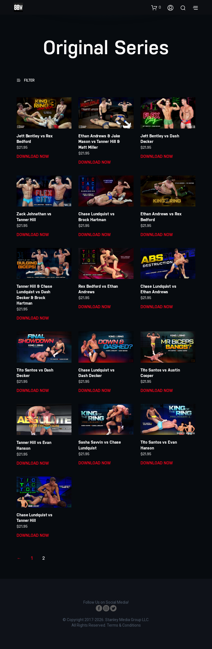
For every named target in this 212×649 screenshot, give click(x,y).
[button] (156, 7)
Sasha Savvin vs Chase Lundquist (99, 445)
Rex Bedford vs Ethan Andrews (98, 289)
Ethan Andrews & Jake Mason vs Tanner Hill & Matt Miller (99, 142)
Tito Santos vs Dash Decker (35, 373)
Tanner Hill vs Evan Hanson (34, 445)
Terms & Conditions (124, 625)
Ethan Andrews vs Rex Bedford (161, 216)
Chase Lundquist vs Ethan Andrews (158, 289)
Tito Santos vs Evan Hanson (159, 445)
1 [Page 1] (32, 558)
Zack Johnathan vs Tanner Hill (34, 216)
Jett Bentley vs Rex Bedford (35, 139)
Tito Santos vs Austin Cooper (160, 373)
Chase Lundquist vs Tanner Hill (34, 517)
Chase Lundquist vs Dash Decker (96, 373)
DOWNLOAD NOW (33, 156)
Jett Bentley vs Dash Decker (160, 139)
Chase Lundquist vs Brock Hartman (96, 216)
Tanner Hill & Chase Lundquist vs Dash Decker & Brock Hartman (34, 295)
